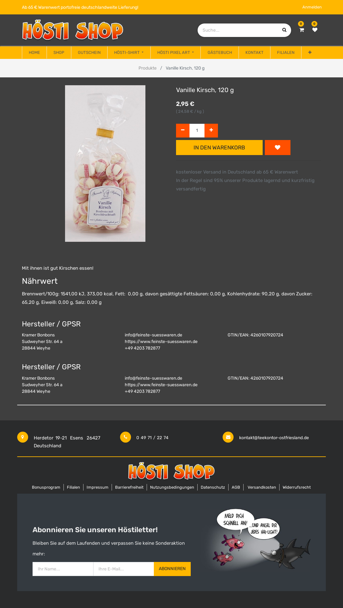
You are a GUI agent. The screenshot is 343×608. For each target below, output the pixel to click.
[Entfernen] (182, 131)
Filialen (73, 487)
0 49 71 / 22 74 (152, 437)
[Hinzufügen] (211, 131)
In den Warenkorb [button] (219, 147)
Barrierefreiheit (129, 487)
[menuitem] (34, 52)
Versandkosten (262, 487)
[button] (310, 52)
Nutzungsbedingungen (172, 487)
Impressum (97, 487)
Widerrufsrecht (297, 487)
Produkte (148, 68)
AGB (236, 487)
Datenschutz (213, 487)
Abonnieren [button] (172, 568)
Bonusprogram (46, 487)
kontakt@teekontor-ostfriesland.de (274, 437)
